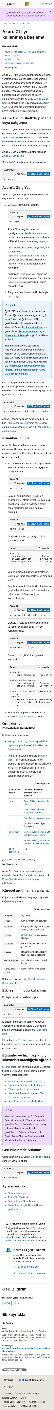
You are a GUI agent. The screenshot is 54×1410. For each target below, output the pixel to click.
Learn (5, 23)
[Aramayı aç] (36, 3)
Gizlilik (23, 1398)
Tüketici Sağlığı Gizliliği (12, 1402)
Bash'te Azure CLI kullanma (22, 1201)
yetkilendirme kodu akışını (34, 233)
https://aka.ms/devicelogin (21, 255)
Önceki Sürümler (22, 1394)
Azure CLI (26, 23)
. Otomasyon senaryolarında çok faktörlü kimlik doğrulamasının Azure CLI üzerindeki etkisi (25, 370)
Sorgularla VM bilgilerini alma (37, 818)
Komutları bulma (12, 59)
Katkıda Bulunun (9, 1398)
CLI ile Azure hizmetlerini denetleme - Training (24, 1331)
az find (11, 463)
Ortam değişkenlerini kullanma (23, 1089)
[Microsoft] (27, 4)
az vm (11, 801)
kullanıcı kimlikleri (33, 327)
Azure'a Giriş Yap (12, 55)
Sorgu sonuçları (10, 983)
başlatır (45, 247)
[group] (27, 411)
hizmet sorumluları (28, 331)
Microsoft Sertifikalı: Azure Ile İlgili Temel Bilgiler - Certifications (26, 1349)
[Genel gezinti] (3, 3)
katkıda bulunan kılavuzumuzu (21, 1240)
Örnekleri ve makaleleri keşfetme (19, 63)
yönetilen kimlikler (15, 335)
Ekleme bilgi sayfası (18, 1193)
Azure (15, 23)
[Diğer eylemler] (49, 23)
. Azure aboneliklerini (17, 423)
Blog (35, 1394)
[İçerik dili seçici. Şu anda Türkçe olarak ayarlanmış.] (8, 1380)
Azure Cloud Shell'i (12, 137)
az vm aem (14, 832)
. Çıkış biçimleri (35, 979)
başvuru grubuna (25, 741)
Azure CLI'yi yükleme (13, 156)
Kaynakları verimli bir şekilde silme (25, 1101)
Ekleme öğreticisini (11, 1067)
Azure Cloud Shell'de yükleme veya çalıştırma (25, 52)
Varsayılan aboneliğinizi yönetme (24, 1081)
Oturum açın (46, 4)
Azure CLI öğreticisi (18, 1197)
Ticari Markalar (9, 1406)
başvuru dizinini (26, 716)
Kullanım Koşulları (37, 1402)
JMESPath (26, 935)
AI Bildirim (6, 1394)
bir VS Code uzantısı (25, 1040)
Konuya (12, 741)
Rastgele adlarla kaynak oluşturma (25, 1085)
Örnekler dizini (15, 749)
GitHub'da (36, 1157)
